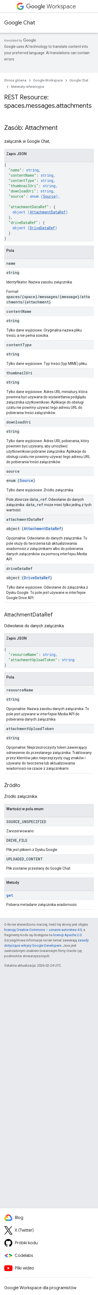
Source (49, 196)
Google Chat (19, 22)
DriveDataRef (42, 227)
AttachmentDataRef (48, 212)
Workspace (51, 6)
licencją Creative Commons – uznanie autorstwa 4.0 (43, 930)
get (9, 895)
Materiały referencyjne (27, 87)
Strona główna (15, 80)
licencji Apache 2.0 (67, 935)
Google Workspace (48, 80)
